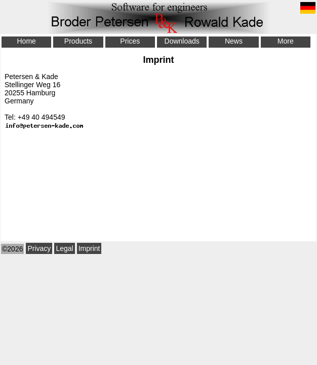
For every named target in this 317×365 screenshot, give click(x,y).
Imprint (89, 248)
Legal (64, 248)
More (286, 41)
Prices (130, 41)
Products (78, 41)
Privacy (39, 248)
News (234, 41)
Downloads (182, 41)
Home (26, 41)
